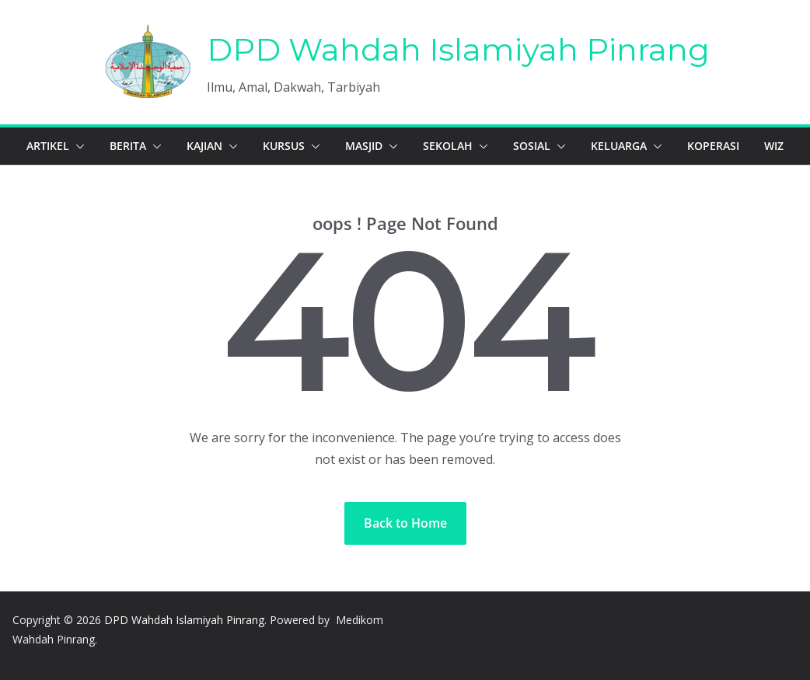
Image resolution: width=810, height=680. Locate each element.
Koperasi (713, 145)
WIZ (774, 145)
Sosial (531, 145)
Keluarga (619, 145)
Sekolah (448, 145)
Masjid (363, 145)
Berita (128, 145)
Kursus (284, 145)
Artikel (47, 145)
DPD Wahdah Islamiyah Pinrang (458, 49)
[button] (77, 146)
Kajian (204, 145)
